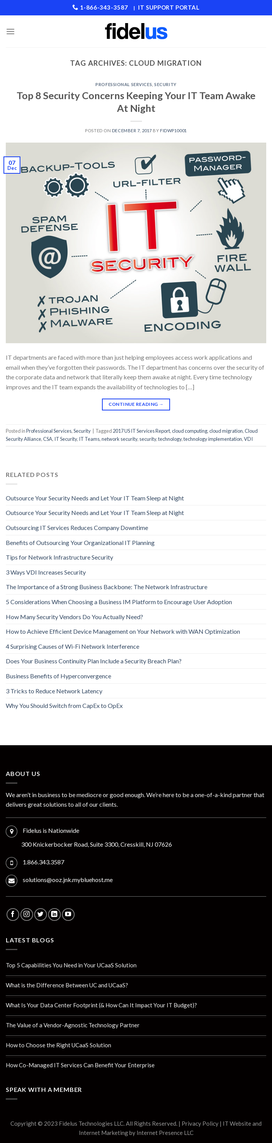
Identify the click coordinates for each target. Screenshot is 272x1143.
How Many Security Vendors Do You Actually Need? (74, 616)
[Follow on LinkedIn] (54, 914)
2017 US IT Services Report (141, 431)
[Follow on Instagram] (26, 914)
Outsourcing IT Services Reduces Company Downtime (77, 527)
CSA (47, 439)
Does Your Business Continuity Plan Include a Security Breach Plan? (94, 661)
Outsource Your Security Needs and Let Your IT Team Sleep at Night (95, 498)
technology (170, 439)
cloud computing (189, 431)
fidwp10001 (173, 130)
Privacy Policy (200, 1123)
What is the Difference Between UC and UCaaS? (67, 985)
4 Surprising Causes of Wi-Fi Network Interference (72, 646)
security (147, 439)
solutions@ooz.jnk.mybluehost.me (68, 879)
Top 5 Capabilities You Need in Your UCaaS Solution (71, 965)
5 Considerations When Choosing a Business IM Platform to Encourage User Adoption (119, 601)
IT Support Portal (168, 7)
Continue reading (136, 404)
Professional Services (123, 84)
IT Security (65, 439)
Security (165, 84)
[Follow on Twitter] (40, 914)
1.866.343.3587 (43, 862)
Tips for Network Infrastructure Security (59, 557)
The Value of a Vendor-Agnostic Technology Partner (73, 1025)
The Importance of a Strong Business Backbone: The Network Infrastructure (106, 586)
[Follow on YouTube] (68, 914)
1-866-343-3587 (100, 7)
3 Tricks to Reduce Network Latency (54, 690)
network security (119, 439)
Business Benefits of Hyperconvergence (58, 675)
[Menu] (10, 31)
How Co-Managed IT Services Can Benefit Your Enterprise (80, 1065)
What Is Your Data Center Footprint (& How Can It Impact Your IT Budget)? (101, 1005)
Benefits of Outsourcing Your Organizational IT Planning (80, 542)
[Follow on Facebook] (13, 914)
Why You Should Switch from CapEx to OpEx (64, 705)
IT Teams (89, 439)
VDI (248, 439)
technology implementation (213, 439)
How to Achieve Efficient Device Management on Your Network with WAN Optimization (123, 631)
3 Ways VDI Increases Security (46, 572)
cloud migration (226, 431)
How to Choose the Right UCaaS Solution (58, 1045)
